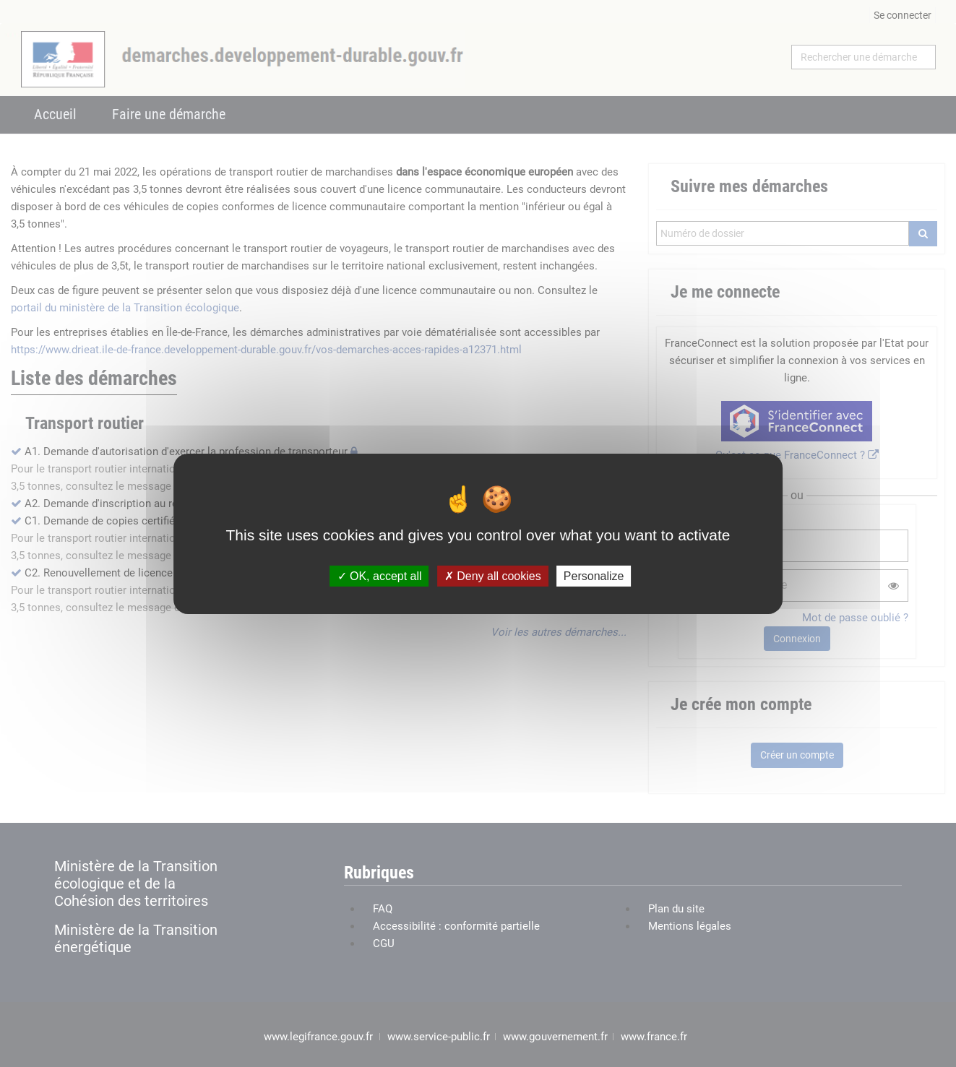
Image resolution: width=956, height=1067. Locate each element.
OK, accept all (379, 575)
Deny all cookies (492, 575)
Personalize (594, 575)
